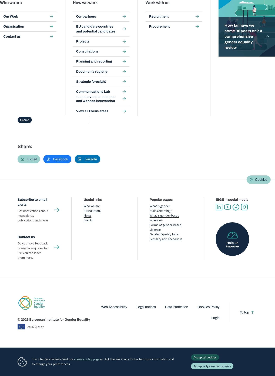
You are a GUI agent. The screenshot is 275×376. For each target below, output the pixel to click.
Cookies (261, 179)
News (87, 215)
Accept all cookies (205, 357)
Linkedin (219, 207)
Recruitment (92, 211)
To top (244, 312)
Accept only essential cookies (212, 366)
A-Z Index (60, 64)
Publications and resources (92, 10)
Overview (27, 64)
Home (25, 34)
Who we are (92, 206)
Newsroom (63, 10)
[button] (29, 159)
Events (88, 220)
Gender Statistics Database (223, 10)
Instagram (244, 207)
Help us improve (232, 244)
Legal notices (146, 307)
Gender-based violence (159, 10)
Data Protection (176, 307)
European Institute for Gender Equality (24, 10)
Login (215, 318)
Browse (78, 64)
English (246, 43)
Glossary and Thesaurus (166, 239)
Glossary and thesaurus (79, 34)
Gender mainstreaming (127, 10)
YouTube (227, 207)
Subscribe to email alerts (32, 202)
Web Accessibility (114, 307)
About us (249, 10)
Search (266, 10)
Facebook (236, 207)
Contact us (26, 237)
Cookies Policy (208, 307)
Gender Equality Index (190, 10)
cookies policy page (86, 359)
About (43, 64)
